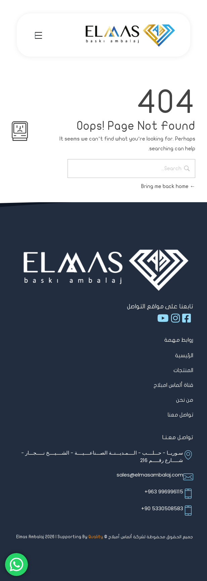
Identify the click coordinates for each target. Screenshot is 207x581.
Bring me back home (168, 186)
